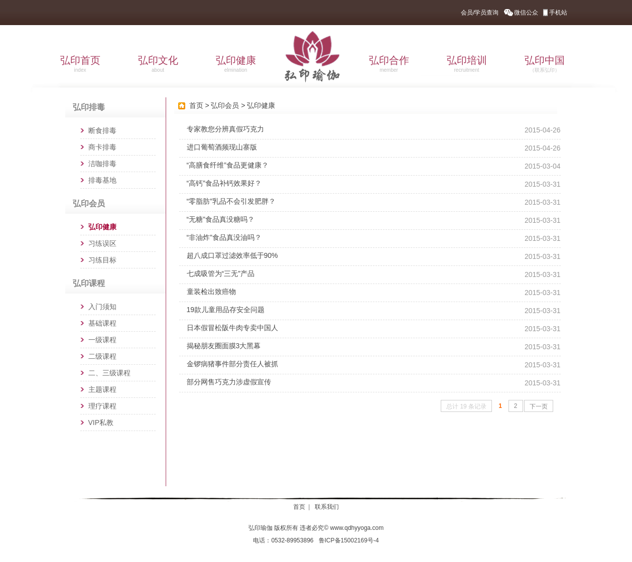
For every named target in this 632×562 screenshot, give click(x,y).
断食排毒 (102, 130)
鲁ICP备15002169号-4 (349, 540)
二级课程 (102, 356)
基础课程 (102, 323)
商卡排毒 (102, 147)
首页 (196, 105)
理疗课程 (102, 406)
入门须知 (102, 307)
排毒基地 (102, 180)
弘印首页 (80, 64)
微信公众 (526, 12)
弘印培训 (467, 64)
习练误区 (102, 243)
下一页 (539, 406)
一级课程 (102, 340)
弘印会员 (225, 105)
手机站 (558, 12)
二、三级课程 (109, 373)
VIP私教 (101, 422)
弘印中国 (545, 64)
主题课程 (102, 389)
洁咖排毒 (102, 164)
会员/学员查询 (479, 12)
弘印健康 (236, 64)
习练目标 (102, 260)
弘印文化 (158, 64)
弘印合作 (389, 64)
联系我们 (327, 506)
